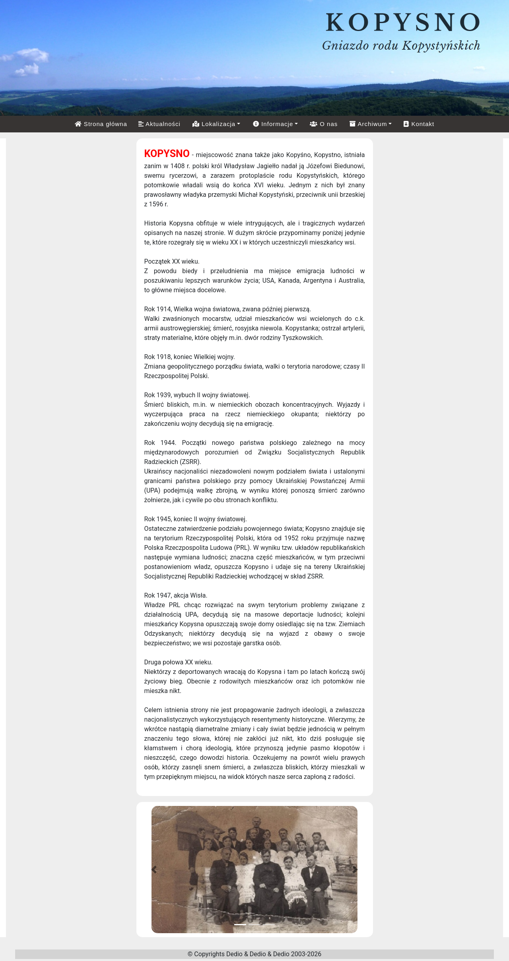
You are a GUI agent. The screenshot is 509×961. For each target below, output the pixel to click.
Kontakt (419, 123)
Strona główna (101, 123)
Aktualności (159, 123)
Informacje (273, 123)
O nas (324, 123)
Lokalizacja (213, 123)
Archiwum (368, 123)
